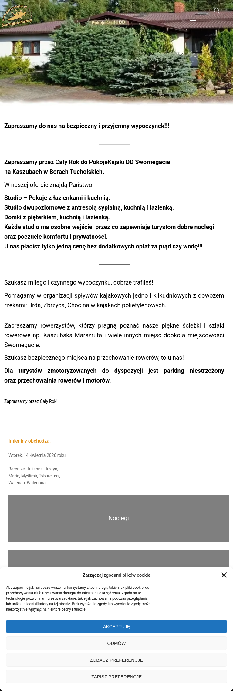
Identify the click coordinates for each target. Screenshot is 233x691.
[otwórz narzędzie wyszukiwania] (217, 11)
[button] (224, 575)
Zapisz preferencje (116, 676)
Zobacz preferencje (116, 659)
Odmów (116, 643)
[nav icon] (193, 18)
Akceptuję (116, 626)
